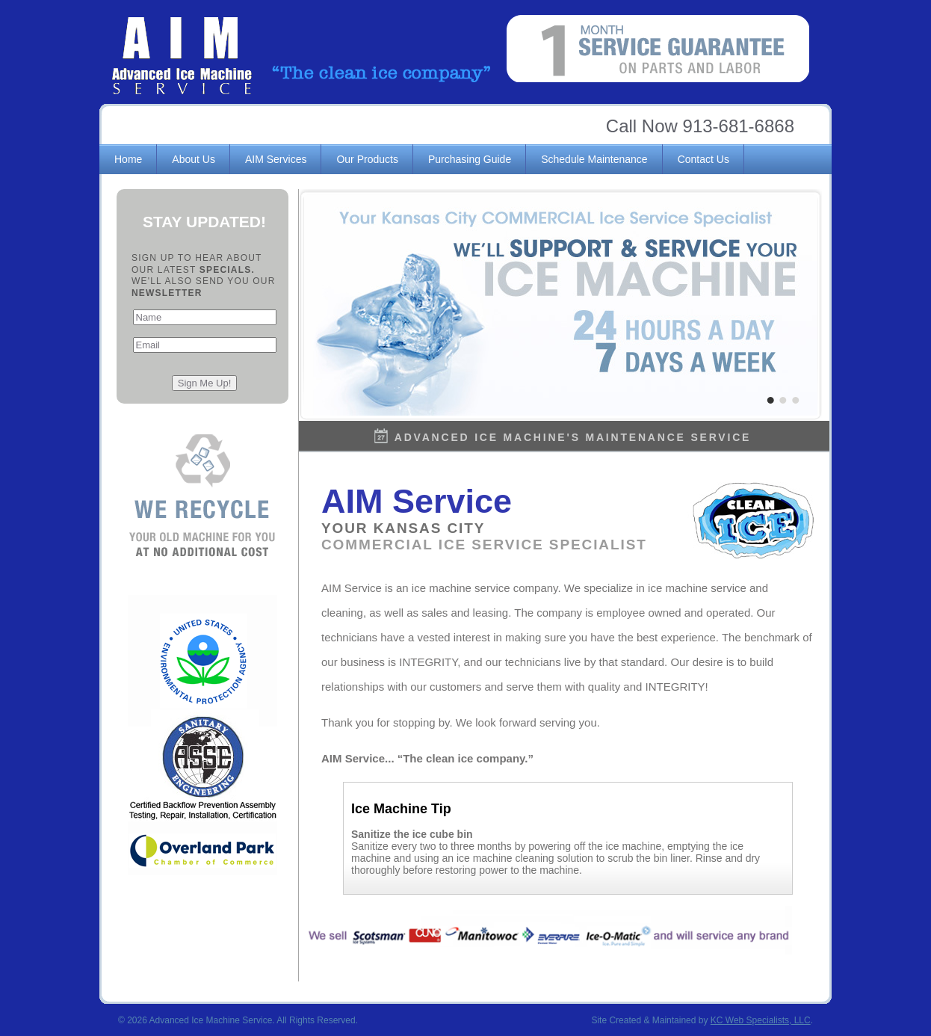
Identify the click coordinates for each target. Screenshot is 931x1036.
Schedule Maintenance (594, 159)
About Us (193, 159)
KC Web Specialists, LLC (761, 1020)
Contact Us (703, 159)
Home (128, 159)
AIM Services (275, 159)
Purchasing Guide (469, 159)
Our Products (367, 159)
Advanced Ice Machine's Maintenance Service (573, 437)
